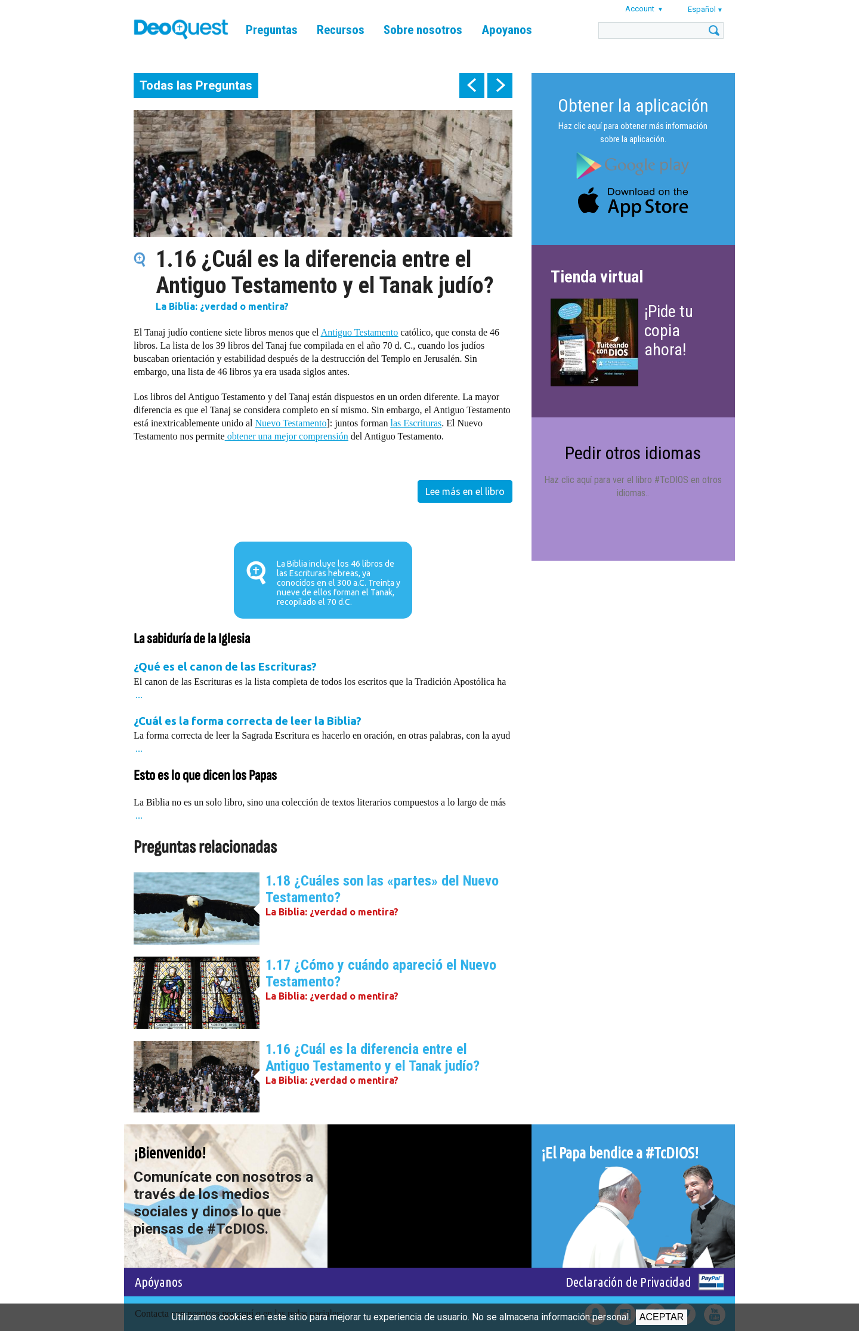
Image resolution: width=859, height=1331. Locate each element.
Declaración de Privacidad (628, 1281)
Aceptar (661, 1317)
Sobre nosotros (423, 30)
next (499, 85)
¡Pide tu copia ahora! (668, 330)
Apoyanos (506, 30)
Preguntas (272, 30)
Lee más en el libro (465, 491)
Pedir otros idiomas (633, 452)
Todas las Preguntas (196, 85)
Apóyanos (159, 1281)
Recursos (340, 30)
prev (471, 85)
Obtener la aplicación (633, 105)
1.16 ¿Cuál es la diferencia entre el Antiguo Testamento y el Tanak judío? (372, 1057)
